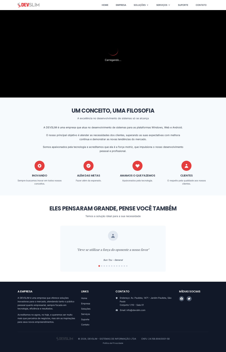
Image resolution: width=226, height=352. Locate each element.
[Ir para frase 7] (114, 266)
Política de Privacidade (113, 343)
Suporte (85, 319)
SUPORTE (183, 5)
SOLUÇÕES (141, 5)
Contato (85, 324)
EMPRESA (121, 5)
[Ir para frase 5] (109, 266)
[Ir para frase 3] (104, 266)
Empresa (85, 303)
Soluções (85, 308)
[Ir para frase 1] (99, 266)
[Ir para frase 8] (116, 266)
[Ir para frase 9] (119, 266)
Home (84, 298)
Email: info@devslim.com (132, 310)
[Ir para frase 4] (106, 266)
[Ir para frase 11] (124, 266)
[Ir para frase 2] (101, 266)
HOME (105, 5)
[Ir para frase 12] (126, 266)
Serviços (85, 314)
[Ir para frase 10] (121, 266)
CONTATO (201, 5)
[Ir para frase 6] (111, 266)
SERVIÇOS (163, 5)
